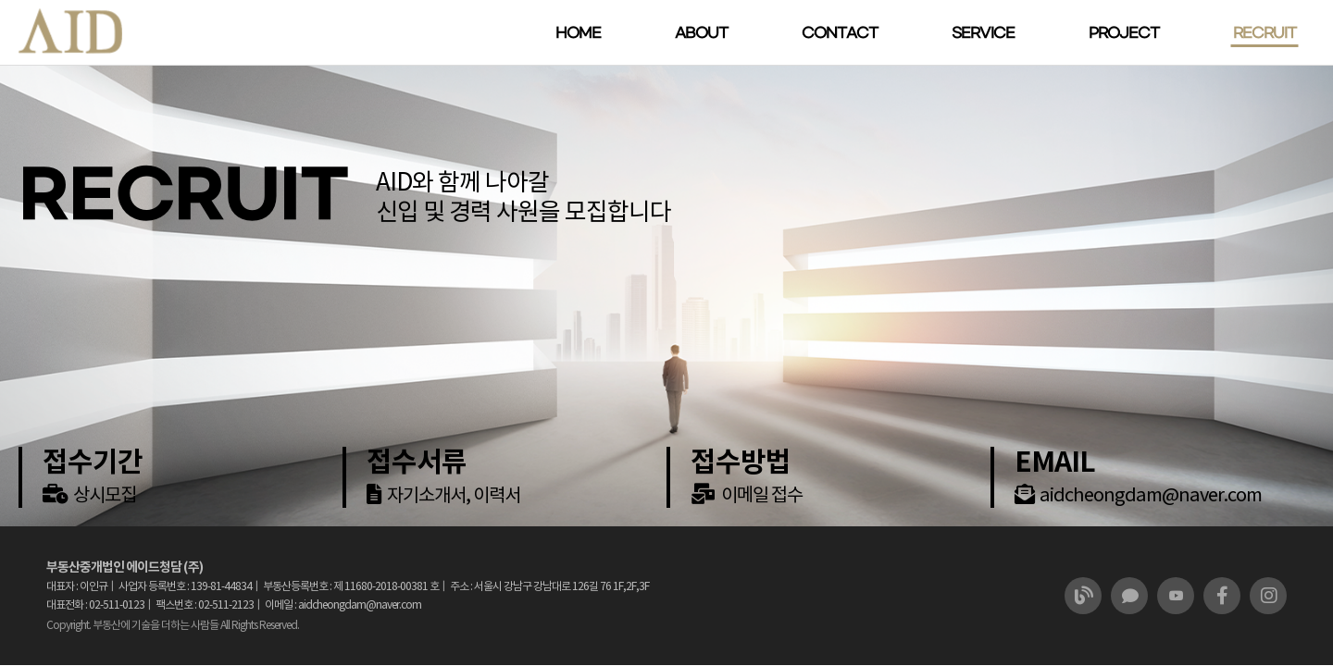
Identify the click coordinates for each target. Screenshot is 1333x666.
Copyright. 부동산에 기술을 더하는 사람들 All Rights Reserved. (172, 625)
